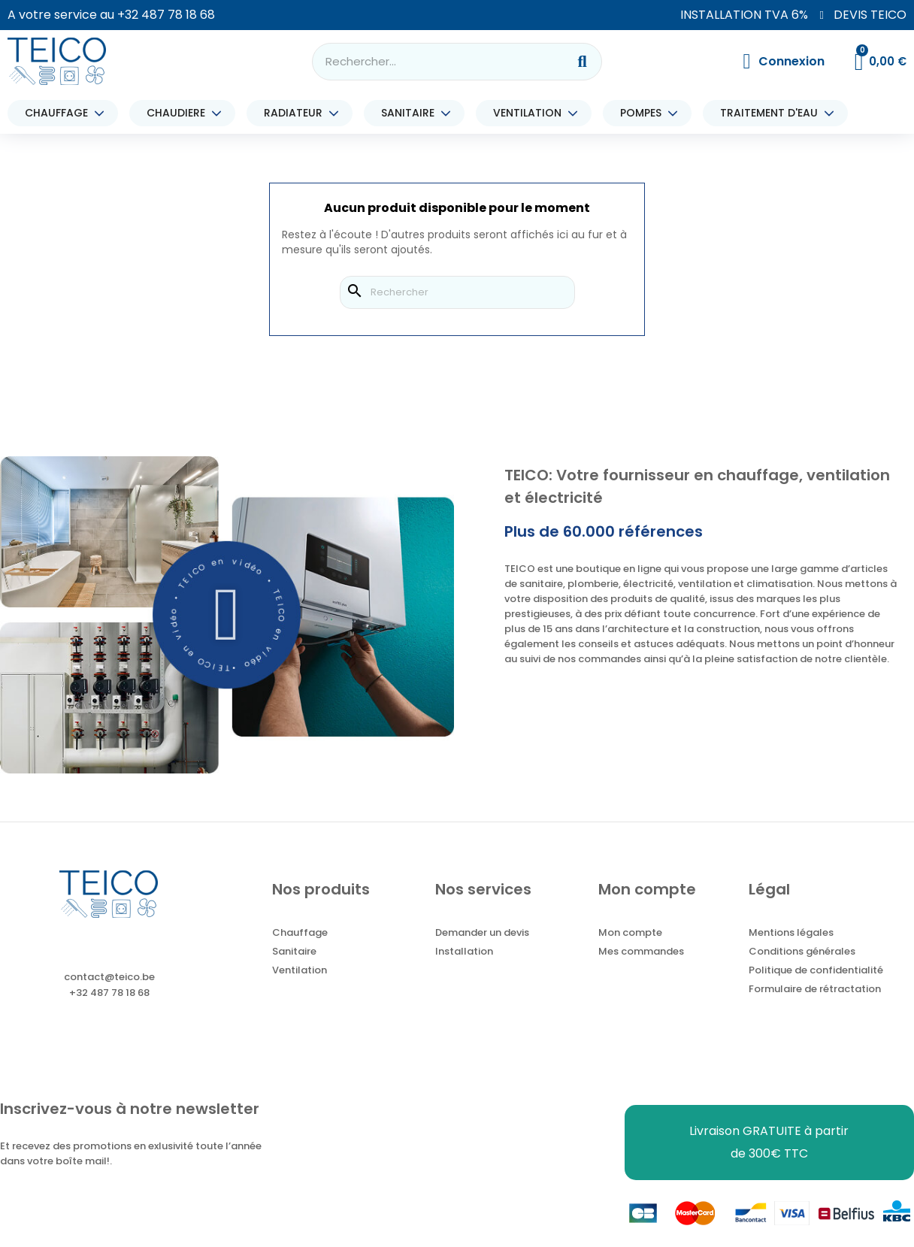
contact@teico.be (109, 977)
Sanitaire (294, 951)
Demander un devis (482, 932)
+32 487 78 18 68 (166, 14)
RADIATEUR (297, 113)
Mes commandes (641, 951)
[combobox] (430, 62)
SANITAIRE (411, 113)
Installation (464, 951)
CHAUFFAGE (60, 113)
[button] (227, 614)
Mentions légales (791, 932)
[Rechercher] (457, 292)
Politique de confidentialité (816, 970)
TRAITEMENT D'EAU (772, 113)
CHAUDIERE (180, 113)
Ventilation (299, 970)
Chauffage (300, 932)
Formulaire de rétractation (815, 989)
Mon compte (630, 932)
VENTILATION (531, 113)
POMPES (644, 113)
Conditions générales (802, 951)
